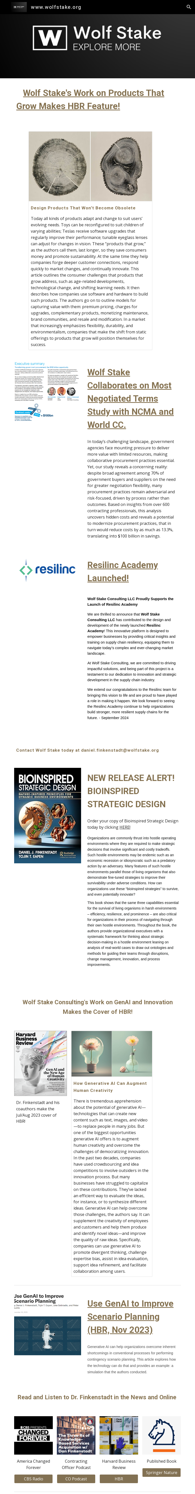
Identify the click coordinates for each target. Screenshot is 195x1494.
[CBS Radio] (33, 1479)
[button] (189, 7)
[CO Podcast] (76, 1479)
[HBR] (119, 1479)
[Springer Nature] (161, 1472)
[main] (97, 101)
